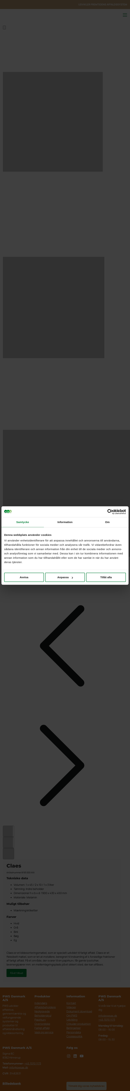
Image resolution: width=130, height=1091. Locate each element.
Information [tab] (65, 522)
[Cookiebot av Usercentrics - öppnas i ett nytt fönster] (110, 511)
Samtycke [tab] (22, 522)
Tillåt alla (106, 577)
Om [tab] (107, 522)
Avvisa (24, 577)
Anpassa (65, 577)
